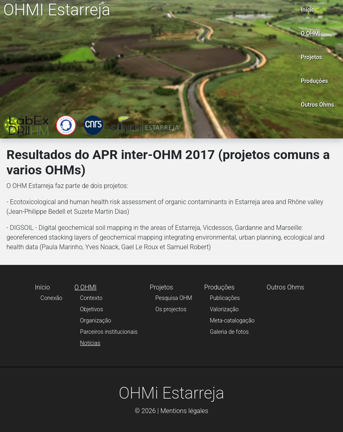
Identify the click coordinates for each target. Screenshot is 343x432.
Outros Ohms (317, 104)
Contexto (91, 298)
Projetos (311, 57)
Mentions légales (184, 411)
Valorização (224, 309)
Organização (95, 320)
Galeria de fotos (229, 332)
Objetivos (91, 309)
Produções (314, 81)
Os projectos (170, 309)
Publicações (225, 298)
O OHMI (311, 33)
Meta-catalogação (232, 320)
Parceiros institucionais (109, 332)
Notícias (90, 343)
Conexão (51, 298)
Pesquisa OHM (173, 298)
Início (308, 9)
